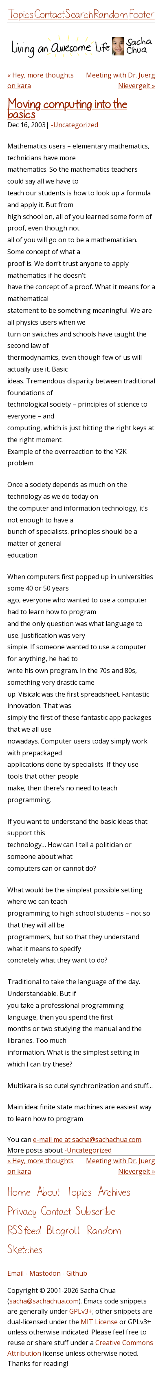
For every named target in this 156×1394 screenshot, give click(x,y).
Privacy (22, 1211)
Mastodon (45, 1273)
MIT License (99, 1321)
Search (79, 14)
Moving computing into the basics (67, 109)
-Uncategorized (74, 124)
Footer (142, 14)
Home (19, 1192)
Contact (49, 14)
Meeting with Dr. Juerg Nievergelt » (120, 80)
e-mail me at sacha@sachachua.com (87, 1139)
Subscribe (95, 1211)
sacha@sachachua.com (44, 1301)
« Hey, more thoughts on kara (40, 80)
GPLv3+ (80, 1311)
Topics (20, 14)
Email (15, 1273)
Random (110, 14)
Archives (114, 1192)
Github (76, 1273)
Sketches (24, 1249)
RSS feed (24, 1230)
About (48, 1192)
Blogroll (64, 1230)
